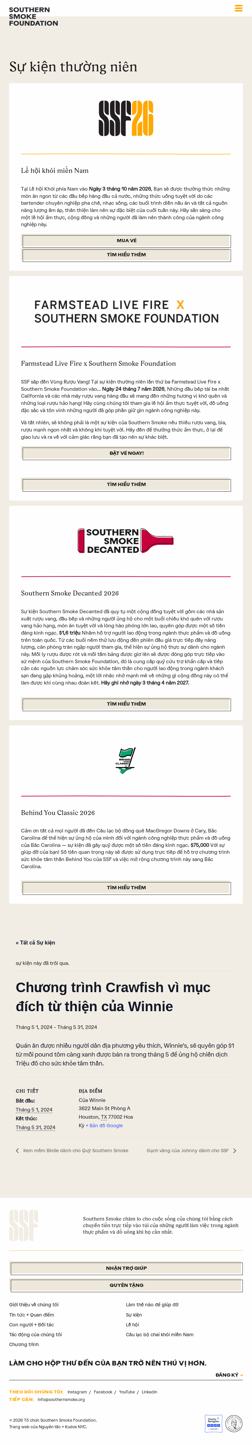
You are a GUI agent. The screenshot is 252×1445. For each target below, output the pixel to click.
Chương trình (24, 1346)
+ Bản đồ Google (105, 1127)
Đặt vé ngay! (126, 454)
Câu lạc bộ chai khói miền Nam (162, 1336)
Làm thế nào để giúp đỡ (153, 1306)
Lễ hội (133, 1326)
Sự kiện (134, 1316)
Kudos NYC (76, 1428)
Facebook (104, 1393)
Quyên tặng (126, 1286)
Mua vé (126, 241)
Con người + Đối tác (32, 1326)
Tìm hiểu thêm (126, 255)
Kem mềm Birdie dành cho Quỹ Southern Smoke (78, 1151)
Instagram (78, 1393)
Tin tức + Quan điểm (32, 1316)
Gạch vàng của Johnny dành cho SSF (186, 1151)
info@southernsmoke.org (62, 1400)
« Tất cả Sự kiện (35, 943)
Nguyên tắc (50, 1428)
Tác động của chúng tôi (36, 1336)
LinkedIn (151, 1393)
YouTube (128, 1393)
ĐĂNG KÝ (225, 1376)
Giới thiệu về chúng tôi (35, 1306)
